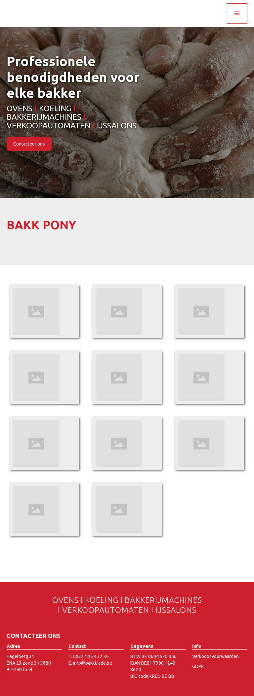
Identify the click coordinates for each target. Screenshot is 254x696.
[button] (237, 13)
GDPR (198, 666)
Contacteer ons (29, 144)
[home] (44, 6)
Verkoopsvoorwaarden (215, 656)
